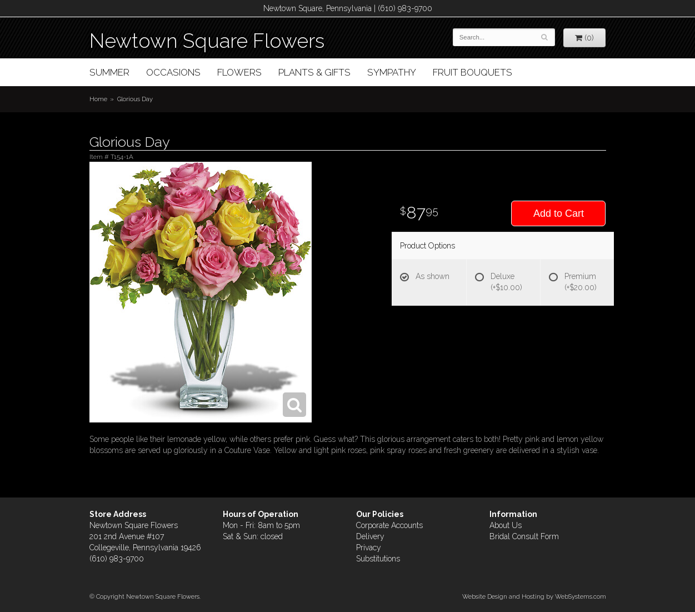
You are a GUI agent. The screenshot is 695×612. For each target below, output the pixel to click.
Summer (109, 72)
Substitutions (378, 558)
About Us (505, 525)
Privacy (368, 547)
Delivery (370, 536)
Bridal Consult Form (524, 536)
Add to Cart (558, 213)
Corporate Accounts (389, 525)
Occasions (173, 72)
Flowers (239, 72)
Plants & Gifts (314, 72)
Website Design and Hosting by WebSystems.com (534, 596)
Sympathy (391, 72)
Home (98, 99)
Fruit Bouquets (472, 72)
